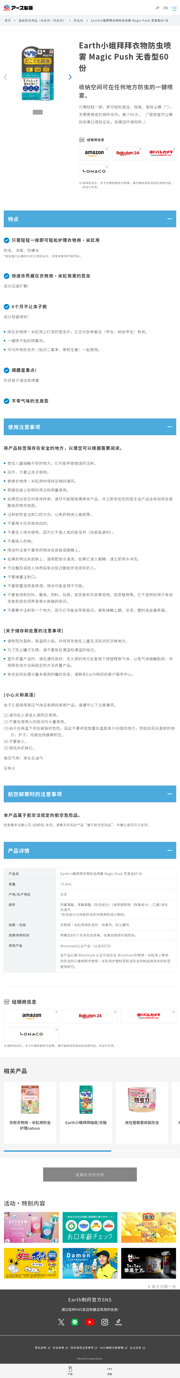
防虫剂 (78, 20)
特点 (14, 220)
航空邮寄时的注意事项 (38, 800)
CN (174, 7)
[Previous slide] (5, 77)
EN (166, 7)
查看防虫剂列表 (89, 1184)
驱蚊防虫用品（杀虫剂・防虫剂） (42, 20)
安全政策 (58, 1358)
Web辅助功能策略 (112, 1358)
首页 (8, 20)
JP (157, 7)
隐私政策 (41, 1358)
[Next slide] (70, 77)
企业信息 (136, 1358)
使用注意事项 (26, 430)
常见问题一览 (164, 1297)
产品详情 (20, 859)
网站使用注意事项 (82, 1358)
